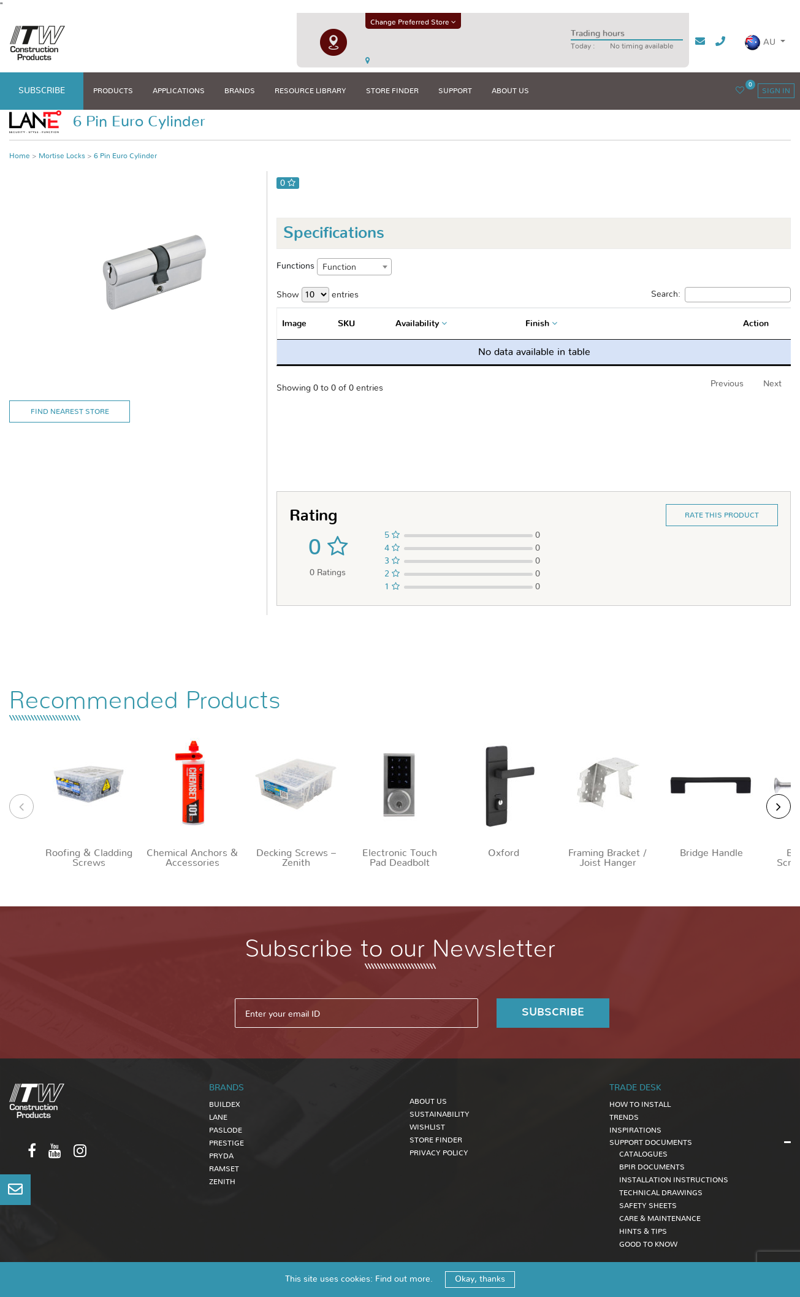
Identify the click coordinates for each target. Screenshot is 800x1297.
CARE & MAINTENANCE (660, 1218)
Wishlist (427, 1127)
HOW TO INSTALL (640, 1104)
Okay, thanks (480, 1279)
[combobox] (354, 266)
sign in (776, 90)
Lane (218, 1117)
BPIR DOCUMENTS (652, 1167)
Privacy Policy (439, 1153)
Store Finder (436, 1140)
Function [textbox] (339, 267)
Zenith (222, 1181)
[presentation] (21, 806)
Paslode (225, 1130)
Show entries (317, 294)
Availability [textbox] (417, 323)
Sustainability (440, 1114)
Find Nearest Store (70, 411)
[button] (764, 42)
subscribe (41, 90)
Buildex (224, 1104)
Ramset (224, 1169)
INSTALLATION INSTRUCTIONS (673, 1180)
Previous (727, 384)
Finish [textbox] (537, 323)
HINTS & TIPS (643, 1231)
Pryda (221, 1156)
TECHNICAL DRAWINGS (661, 1192)
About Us (428, 1101)
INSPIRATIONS (635, 1130)
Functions (295, 266)
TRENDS (624, 1117)
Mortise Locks (62, 155)
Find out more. (404, 1279)
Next (772, 384)
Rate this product (722, 515)
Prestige (226, 1143)
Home (19, 155)
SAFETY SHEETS (648, 1205)
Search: (721, 294)
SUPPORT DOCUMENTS (650, 1142)
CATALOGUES (643, 1154)
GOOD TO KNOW (648, 1244)
